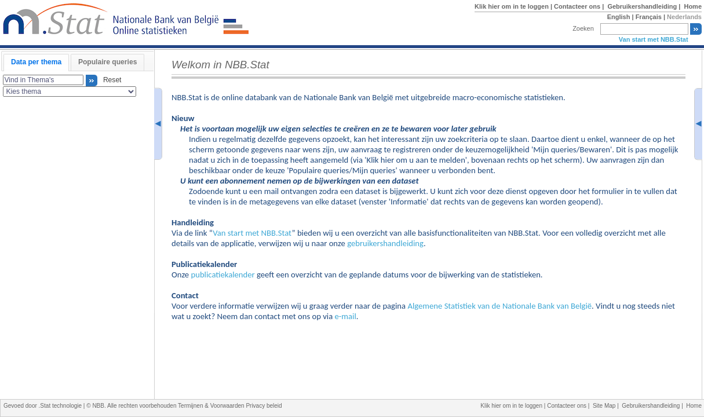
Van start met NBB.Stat (653, 39)
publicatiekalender (222, 274)
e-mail (345, 316)
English (618, 16)
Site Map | (607, 406)
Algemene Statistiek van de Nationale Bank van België (499, 306)
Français (649, 16)
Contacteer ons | (579, 6)
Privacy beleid (264, 406)
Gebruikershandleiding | (644, 6)
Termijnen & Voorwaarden (212, 406)
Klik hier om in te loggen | (514, 6)
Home (693, 6)
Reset (110, 80)
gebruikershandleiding (385, 243)
